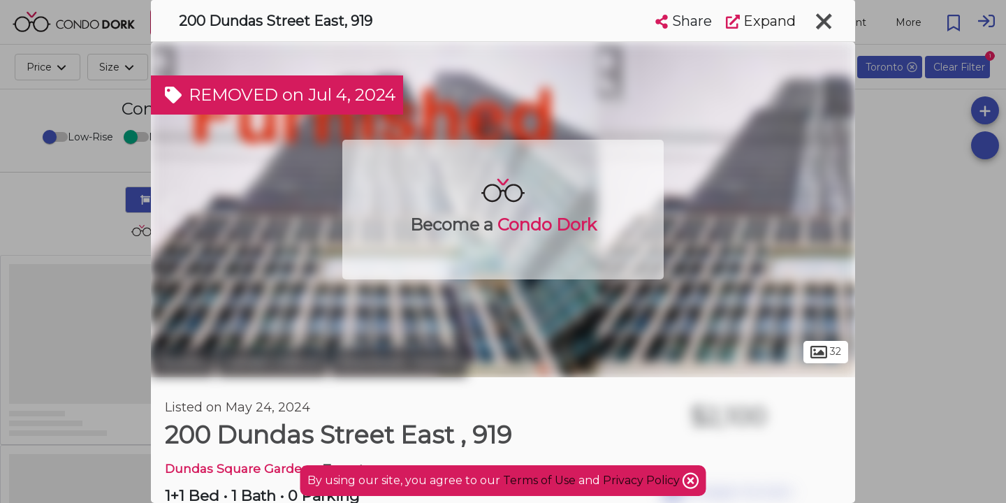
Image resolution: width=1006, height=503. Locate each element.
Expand (761, 21)
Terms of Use (539, 480)
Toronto (182, 362)
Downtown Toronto (398, 362)
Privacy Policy (643, 480)
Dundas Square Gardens (240, 468)
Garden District (272, 362)
